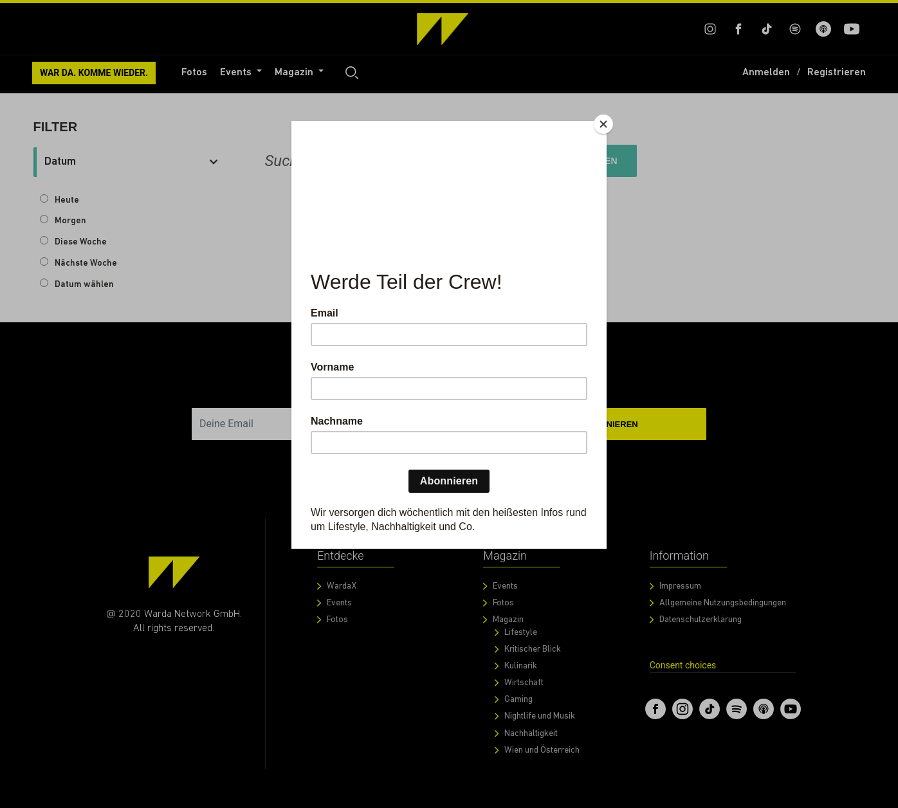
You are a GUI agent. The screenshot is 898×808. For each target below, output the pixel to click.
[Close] (603, 124)
